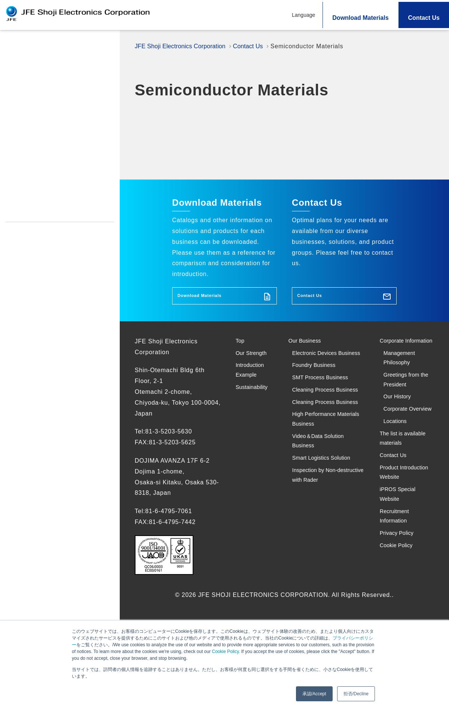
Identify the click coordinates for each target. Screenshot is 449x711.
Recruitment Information (39, 212)
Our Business (310, 347)
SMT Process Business (327, 407)
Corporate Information (397, 352)
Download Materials (360, 18)
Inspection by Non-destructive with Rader (327, 554)
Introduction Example (39, 117)
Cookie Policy (225, 651)
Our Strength (26, 63)
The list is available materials (395, 499)
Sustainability (27, 136)
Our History (401, 429)
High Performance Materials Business (321, 483)
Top (11, 45)
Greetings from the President (406, 407)
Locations (398, 472)
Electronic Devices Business (321, 369)
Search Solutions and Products (54, 99)
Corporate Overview (398, 450)
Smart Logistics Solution (329, 532)
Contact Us (424, 18)
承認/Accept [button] (314, 693)
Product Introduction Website (46, 182)
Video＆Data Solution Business (325, 510)
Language (303, 15)
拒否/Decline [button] (356, 693)
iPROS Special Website (38, 197)
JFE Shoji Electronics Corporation (184, 46)
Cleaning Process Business (319, 429)
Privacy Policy (25, 227)
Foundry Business (320, 390)
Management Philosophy (403, 379)
